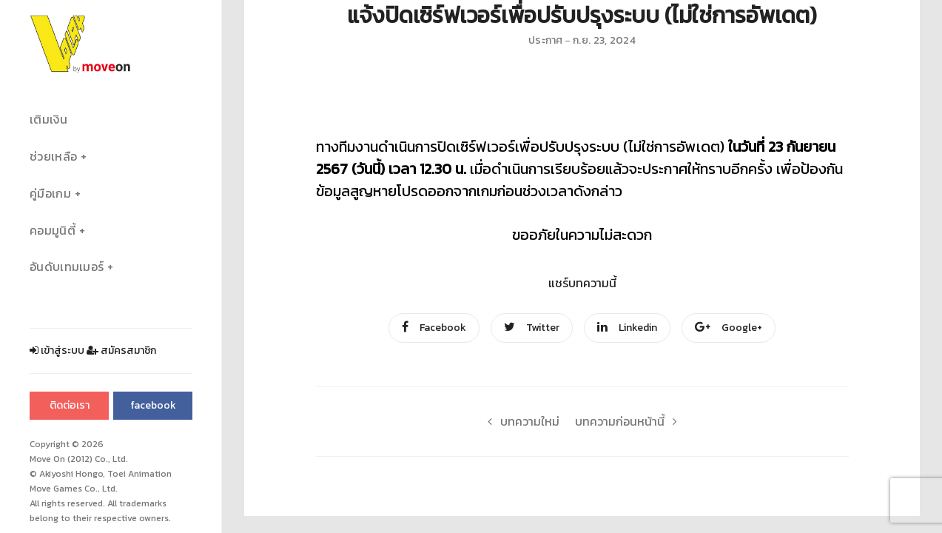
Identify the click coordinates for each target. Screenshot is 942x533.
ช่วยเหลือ (53, 156)
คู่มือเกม (50, 193)
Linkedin (627, 327)
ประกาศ (545, 40)
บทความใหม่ (519, 421)
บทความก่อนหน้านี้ (630, 421)
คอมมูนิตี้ (52, 230)
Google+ (728, 327)
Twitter (531, 327)
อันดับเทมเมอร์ (67, 266)
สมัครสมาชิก (121, 350)
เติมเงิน (48, 119)
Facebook (434, 327)
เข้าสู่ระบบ (57, 350)
